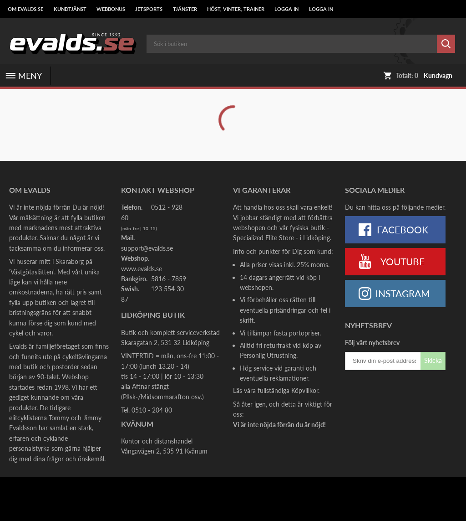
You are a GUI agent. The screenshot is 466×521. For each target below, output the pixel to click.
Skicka (433, 360)
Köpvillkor (304, 390)
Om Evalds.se (25, 9)
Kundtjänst (70, 9)
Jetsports (148, 9)
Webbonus (110, 9)
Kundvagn (438, 75)
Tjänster (185, 9)
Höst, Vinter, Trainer (235, 9)
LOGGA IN (286, 9)
